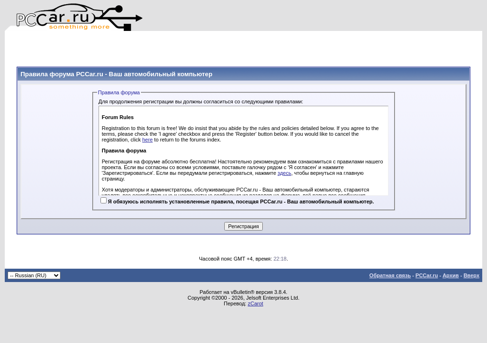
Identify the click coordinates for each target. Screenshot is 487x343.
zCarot (255, 303)
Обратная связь (390, 275)
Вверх (471, 275)
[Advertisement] (128, 45)
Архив (451, 275)
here (147, 139)
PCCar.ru (427, 275)
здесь (284, 173)
